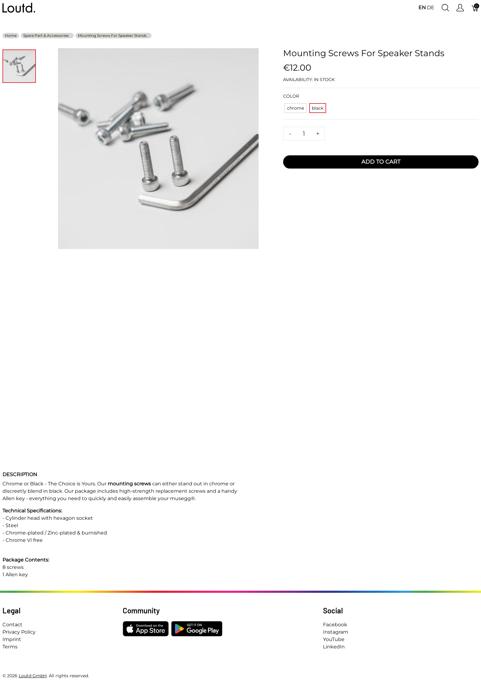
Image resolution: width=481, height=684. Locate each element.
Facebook (335, 625)
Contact (12, 625)
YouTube (333, 639)
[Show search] (445, 8)
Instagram (335, 632)
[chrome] (295, 108)
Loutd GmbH (33, 675)
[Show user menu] (460, 8)
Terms (9, 647)
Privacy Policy (19, 632)
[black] (317, 108)
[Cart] (475, 8)
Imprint (11, 639)
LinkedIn (334, 647)
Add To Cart (380, 161)
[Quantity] (304, 134)
